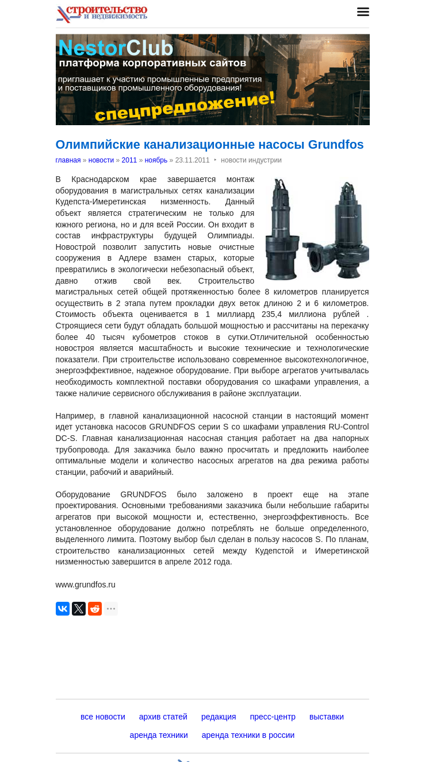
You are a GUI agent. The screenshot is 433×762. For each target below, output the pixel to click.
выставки (326, 716)
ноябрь (156, 160)
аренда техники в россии (248, 735)
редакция (218, 716)
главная (68, 160)
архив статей (163, 716)
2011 (129, 160)
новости (101, 160)
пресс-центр (273, 716)
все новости (103, 716)
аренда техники (159, 735)
